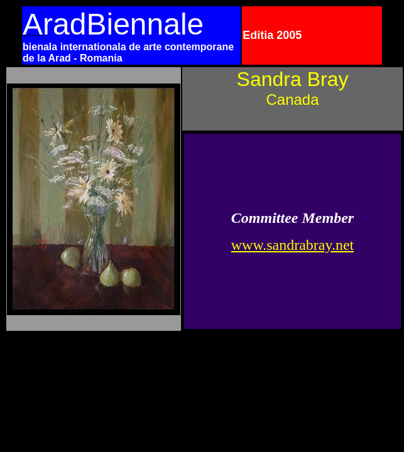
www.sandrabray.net (292, 245)
